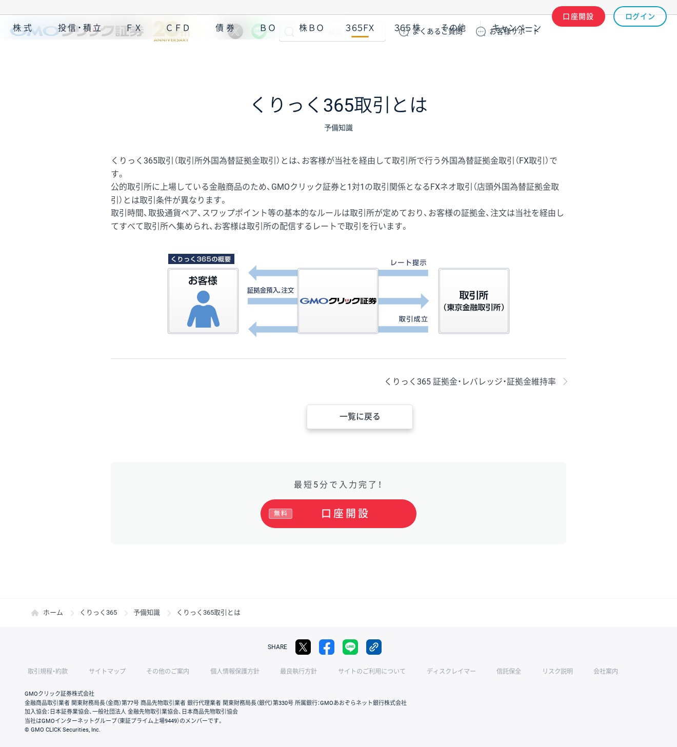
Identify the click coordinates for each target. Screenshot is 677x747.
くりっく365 (98, 612)
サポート (514, 31)
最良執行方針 (273, 671)
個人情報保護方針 (215, 671)
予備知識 (146, 612)
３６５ (408, 61)
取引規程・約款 (45, 671)
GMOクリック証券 (100, 31)
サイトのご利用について (341, 671)
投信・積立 (80, 61)
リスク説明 (510, 671)
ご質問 (437, 31)
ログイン (640, 31)
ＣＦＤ (178, 61)
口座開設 (578, 31)
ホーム (53, 612)
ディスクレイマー (415, 671)
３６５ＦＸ (360, 61)
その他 (453, 61)
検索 (289, 31)
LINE (259, 31)
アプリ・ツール (589, 60)
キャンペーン (516, 61)
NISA (654, 61)
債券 (226, 61)
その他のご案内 (153, 671)
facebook (326, 647)
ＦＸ (134, 61)
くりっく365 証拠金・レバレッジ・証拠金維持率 (470, 382)
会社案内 (554, 671)
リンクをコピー (374, 647)
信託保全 (467, 671)
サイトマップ (98, 671)
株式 (23, 61)
